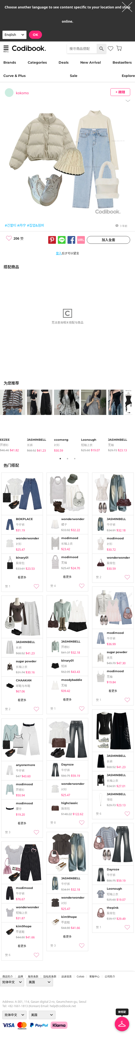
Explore (128, 76)
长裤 (30, 445)
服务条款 (33, 976)
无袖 (111, 445)
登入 (59, 253)
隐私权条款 (49, 976)
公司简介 (110, 976)
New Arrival (90, 62)
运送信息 (66, 976)
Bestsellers (122, 62)
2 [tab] (67, 458)
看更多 (22, 577)
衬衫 (57, 445)
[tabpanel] (13, 421)
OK (35, 35)
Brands (9, 62)
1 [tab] (60, 458)
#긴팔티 (10, 225)
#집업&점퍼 (35, 225)
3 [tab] (74, 458)
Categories (37, 62)
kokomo (22, 93)
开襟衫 (4, 445)
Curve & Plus (14, 76)
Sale (73, 76)
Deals (63, 62)
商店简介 (7, 976)
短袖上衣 (87, 445)
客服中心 (94, 976)
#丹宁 (21, 225)
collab (80, 976)
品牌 (20, 976)
